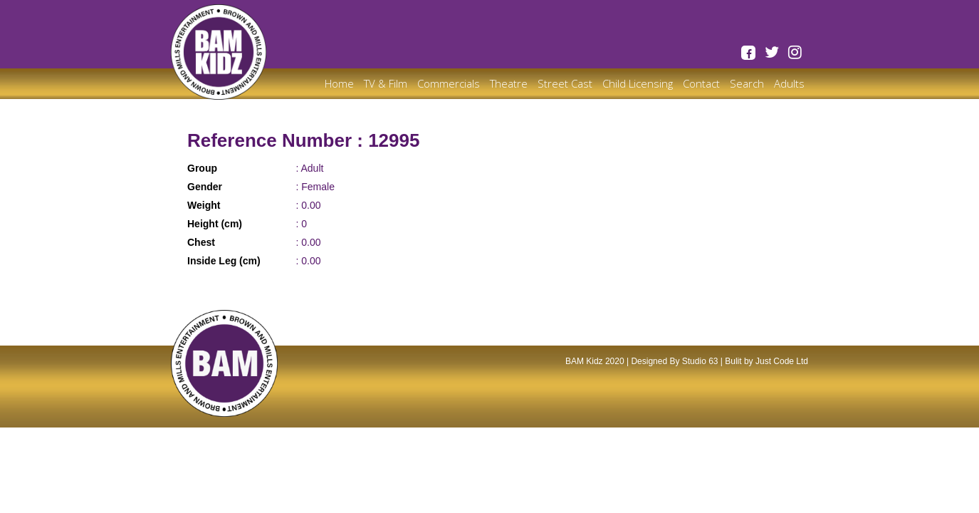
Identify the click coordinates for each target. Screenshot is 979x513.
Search (747, 83)
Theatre (509, 83)
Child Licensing (637, 83)
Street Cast (565, 83)
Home (339, 83)
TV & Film (385, 83)
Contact (701, 83)
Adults (789, 83)
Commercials (448, 83)
